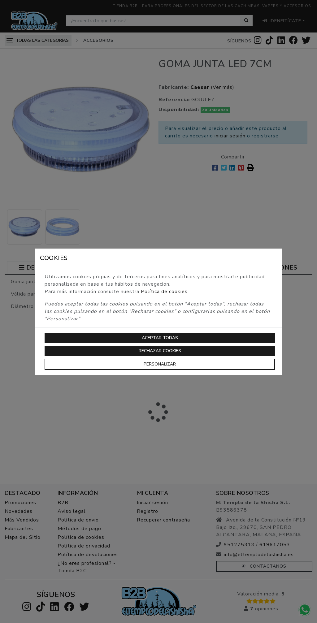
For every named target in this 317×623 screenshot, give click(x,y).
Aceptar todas (160, 338)
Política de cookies (164, 291)
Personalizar (160, 364)
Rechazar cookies (160, 351)
